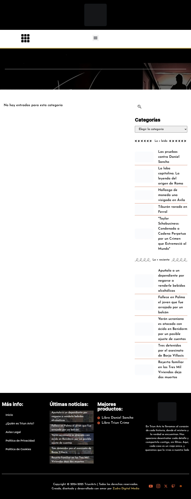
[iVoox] (181, 486)
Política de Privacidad (20, 440)
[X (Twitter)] (166, 486)
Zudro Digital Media (126, 488)
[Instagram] (158, 486)
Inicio (9, 415)
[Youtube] (151, 486)
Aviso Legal (13, 432)
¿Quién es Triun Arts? (20, 423)
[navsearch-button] (139, 107)
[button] (96, 38)
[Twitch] (173, 486)
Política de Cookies (18, 449)
